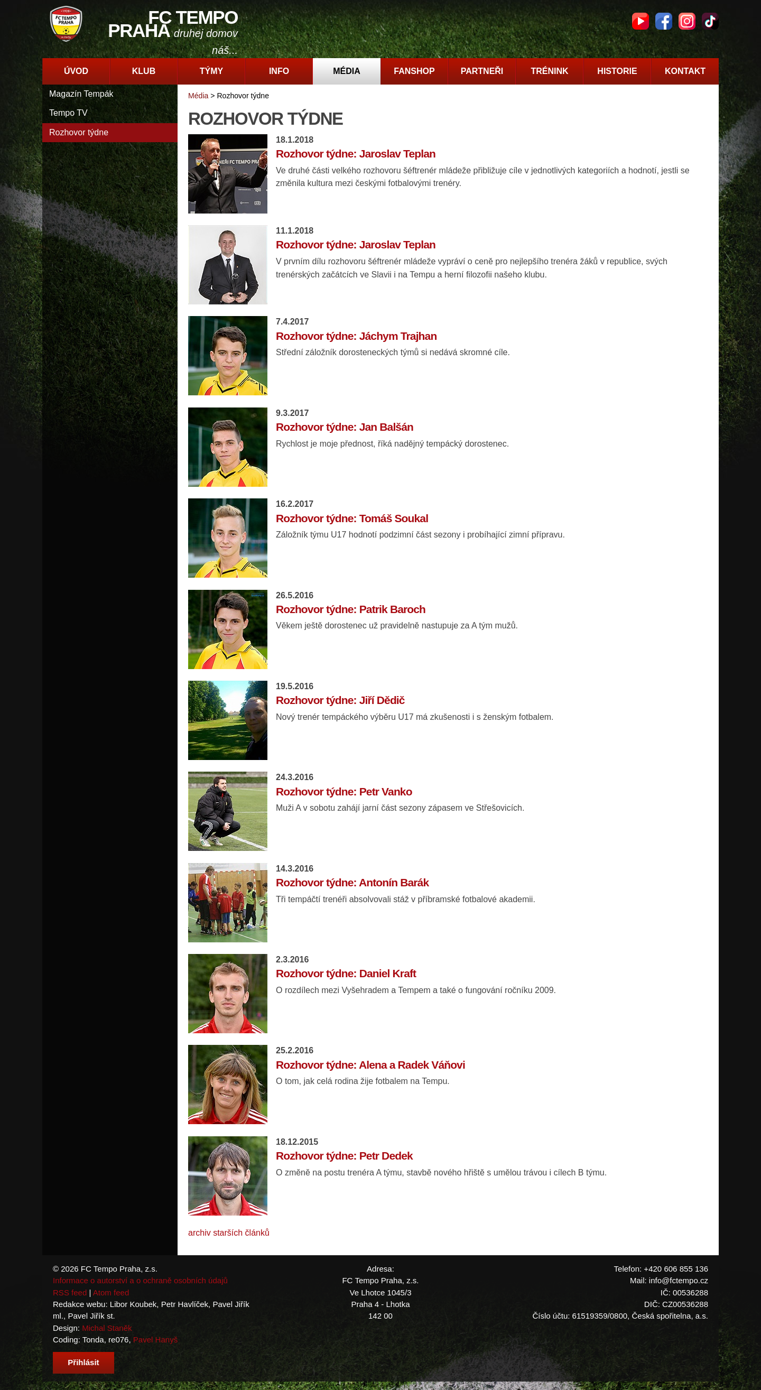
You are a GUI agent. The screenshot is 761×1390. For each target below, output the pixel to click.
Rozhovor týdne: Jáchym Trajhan (356, 336)
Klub (143, 71)
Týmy (211, 71)
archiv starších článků (229, 1232)
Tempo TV (68, 112)
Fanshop (414, 71)
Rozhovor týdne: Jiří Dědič (340, 700)
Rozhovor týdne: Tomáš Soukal (352, 518)
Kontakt (685, 71)
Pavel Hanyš (155, 1339)
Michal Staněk (107, 1327)
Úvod (76, 71)
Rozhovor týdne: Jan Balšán (344, 427)
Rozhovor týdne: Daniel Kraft (346, 973)
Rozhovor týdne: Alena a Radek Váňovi (370, 1065)
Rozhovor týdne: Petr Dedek (344, 1156)
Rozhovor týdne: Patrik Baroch (350, 609)
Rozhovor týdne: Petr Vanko (344, 791)
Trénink (549, 71)
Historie (617, 71)
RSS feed (70, 1292)
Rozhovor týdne (78, 132)
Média (346, 71)
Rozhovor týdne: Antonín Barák (352, 882)
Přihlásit (83, 1362)
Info (279, 71)
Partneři (482, 71)
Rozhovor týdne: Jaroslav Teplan (355, 153)
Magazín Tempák (81, 93)
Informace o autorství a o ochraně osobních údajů (140, 1280)
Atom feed (111, 1292)
